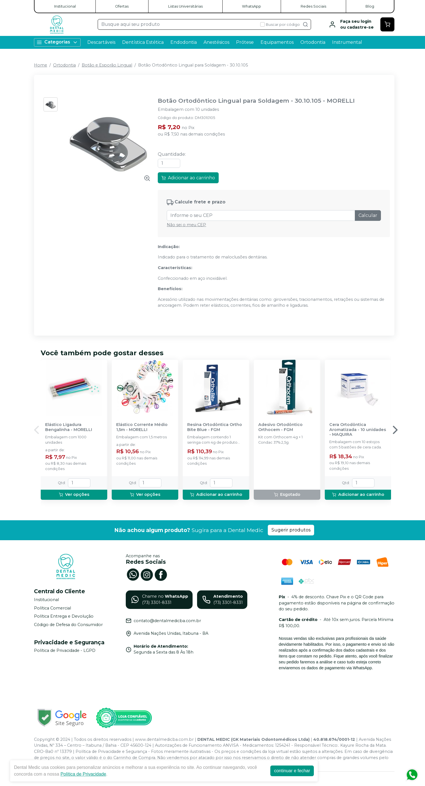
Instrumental (347, 42)
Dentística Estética (143, 42)
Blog (369, 6)
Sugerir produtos (290, 530)
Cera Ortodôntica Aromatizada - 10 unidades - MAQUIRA (357, 429)
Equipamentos (277, 42)
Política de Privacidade (83, 774)
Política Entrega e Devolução (63, 616)
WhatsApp (251, 6)
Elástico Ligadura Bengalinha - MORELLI (68, 427)
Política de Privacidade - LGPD (64, 650)
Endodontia (183, 42)
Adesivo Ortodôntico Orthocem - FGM (280, 427)
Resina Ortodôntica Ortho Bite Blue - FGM (214, 427)
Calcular (367, 215)
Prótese (245, 42)
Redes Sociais (313, 6)
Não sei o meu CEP (186, 224)
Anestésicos (216, 42)
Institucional (65, 6)
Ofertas (122, 6)
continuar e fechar (292, 770)
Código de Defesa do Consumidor (68, 624)
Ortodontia (312, 42)
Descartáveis (101, 42)
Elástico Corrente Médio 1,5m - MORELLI (142, 427)
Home (40, 65)
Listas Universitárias (185, 6)
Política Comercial (52, 608)
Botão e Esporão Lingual (107, 65)
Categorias (57, 42)
